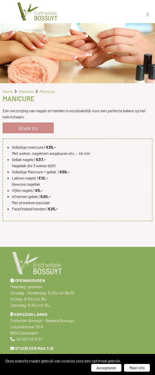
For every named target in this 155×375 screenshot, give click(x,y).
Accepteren (106, 367)
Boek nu (28, 128)
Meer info (137, 367)
